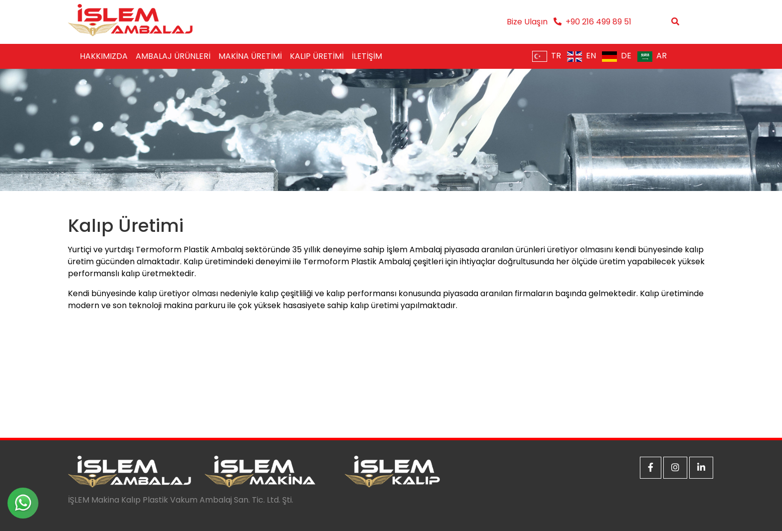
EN (581, 55)
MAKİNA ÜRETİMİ (250, 56)
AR (652, 55)
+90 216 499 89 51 (598, 21)
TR (546, 55)
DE (616, 55)
